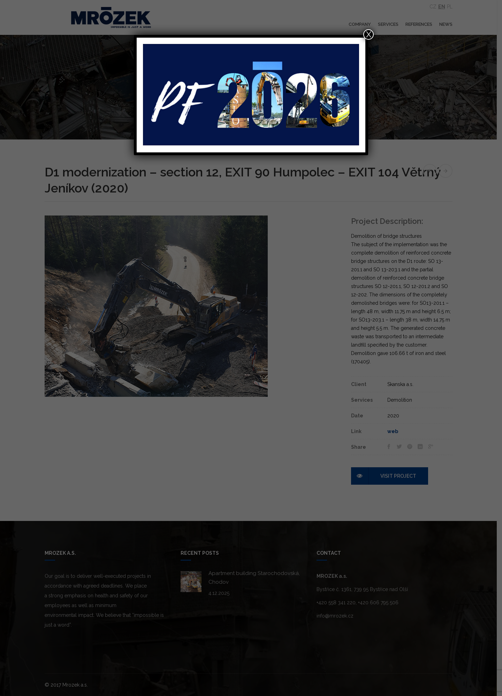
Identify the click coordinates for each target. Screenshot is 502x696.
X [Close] (368, 34)
